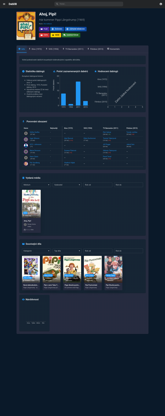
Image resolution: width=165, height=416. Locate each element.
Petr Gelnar (113, 133)
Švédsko (57, 29)
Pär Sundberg (35, 164)
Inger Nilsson (34, 139)
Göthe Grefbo (35, 133)
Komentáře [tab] (113, 49)
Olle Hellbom (47, 24)
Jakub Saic (133, 145)
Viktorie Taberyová (113, 152)
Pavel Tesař (113, 158)
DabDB (13, 4)
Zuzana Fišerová (72, 152)
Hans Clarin (34, 158)
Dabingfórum (70, 35)
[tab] (35, 49)
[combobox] (36, 184)
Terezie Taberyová (113, 139)
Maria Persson (35, 152)
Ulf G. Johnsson (35, 145)
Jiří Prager (113, 145)
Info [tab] (21, 49)
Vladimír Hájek (72, 164)
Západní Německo (75, 29)
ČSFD (44, 35)
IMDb (55, 35)
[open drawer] (4, 4)
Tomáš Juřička (133, 133)
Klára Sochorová (91, 139)
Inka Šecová (72, 139)
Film (43, 29)
